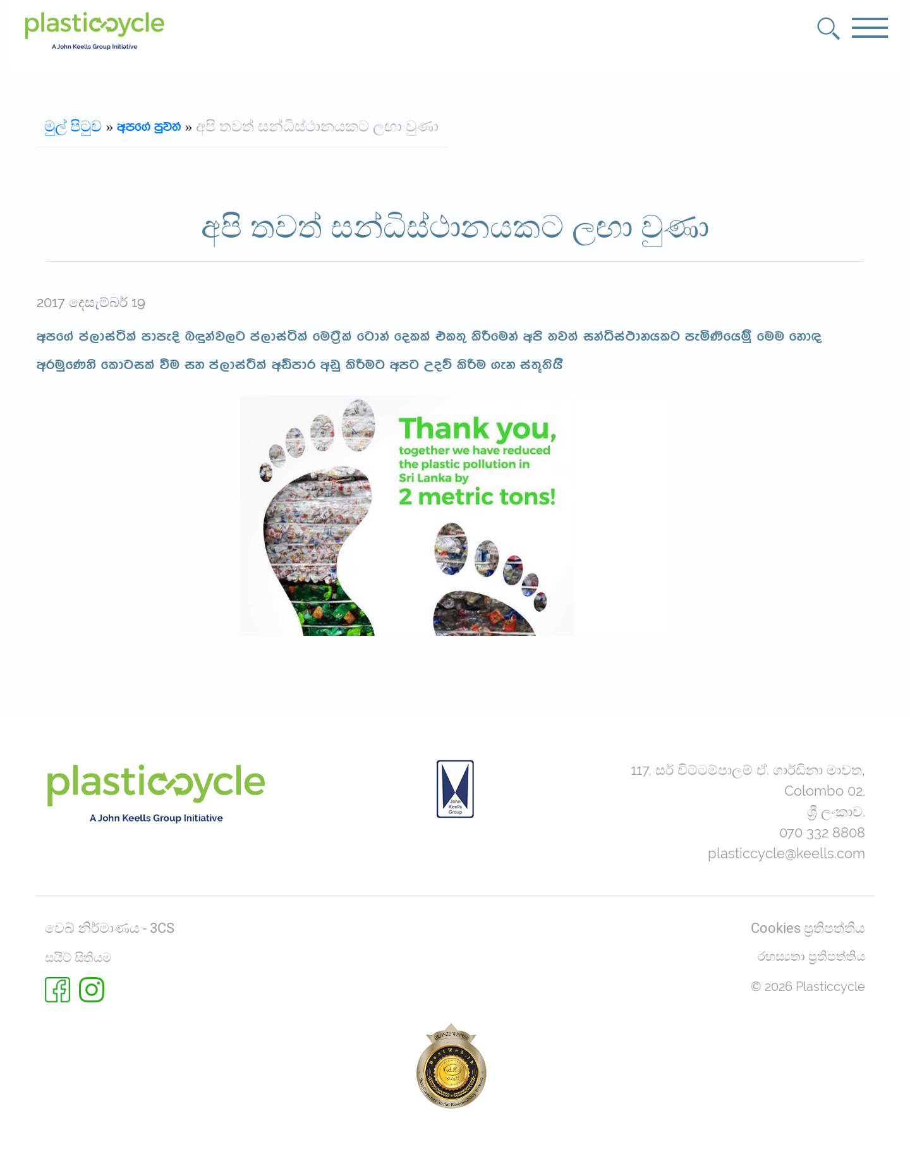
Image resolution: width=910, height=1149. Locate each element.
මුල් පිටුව (73, 127)
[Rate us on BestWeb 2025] (451, 1065)
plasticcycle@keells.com (786, 853)
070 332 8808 (822, 832)
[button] (828, 28)
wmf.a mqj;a (149, 127)
